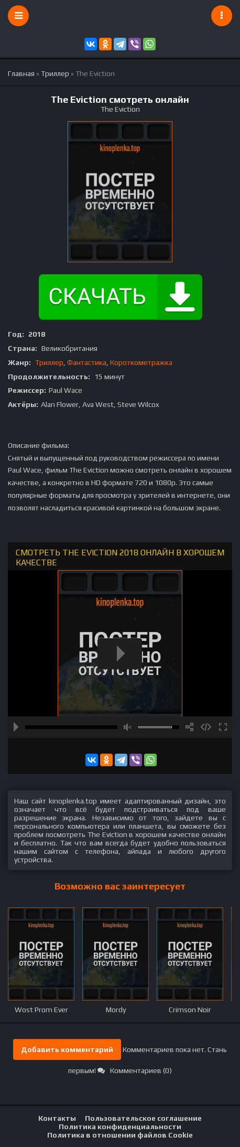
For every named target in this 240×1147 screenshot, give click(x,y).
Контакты (57, 1118)
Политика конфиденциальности (120, 1126)
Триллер (49, 362)
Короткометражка (141, 362)
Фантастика (86, 362)
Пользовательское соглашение (143, 1118)
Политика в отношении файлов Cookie (120, 1135)
